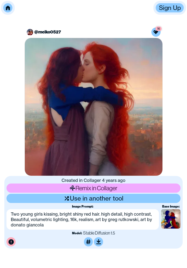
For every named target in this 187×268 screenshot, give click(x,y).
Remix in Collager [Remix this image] (94, 188)
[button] (8, 8)
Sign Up (170, 8)
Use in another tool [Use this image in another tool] (93, 198)
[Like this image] (156, 32)
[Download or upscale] (98, 241)
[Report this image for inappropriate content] (11, 241)
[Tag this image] (88, 241)
